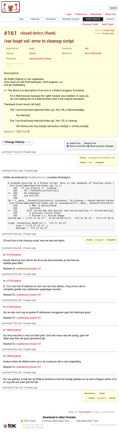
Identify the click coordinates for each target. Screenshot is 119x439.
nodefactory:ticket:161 (28, 277)
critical (32, 53)
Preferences (81, 14)
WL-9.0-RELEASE (93, 53)
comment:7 (8, 332)
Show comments (78, 146)
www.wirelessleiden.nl (107, 433)
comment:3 (8, 242)
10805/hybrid (13, 364)
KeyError (8, 131)
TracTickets (84, 421)
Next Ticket (107, 24)
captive (32, 58)
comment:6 (8, 309)
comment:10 (8, 396)
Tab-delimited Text (87, 429)
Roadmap (51, 19)
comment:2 (8, 170)
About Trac (110, 14)
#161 (10, 33)
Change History (17, 142)
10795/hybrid (13, 289)
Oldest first (75, 143)
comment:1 (8, 151)
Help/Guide (96, 14)
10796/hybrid (13, 315)
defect (38, 33)
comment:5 (8, 283)
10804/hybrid (13, 338)
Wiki (21, 19)
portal (40, 58)
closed (26, 33)
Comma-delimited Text (55, 429)
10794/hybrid (13, 263)
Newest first (90, 143)
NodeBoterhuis (36, 177)
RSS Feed (30, 429)
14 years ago (108, 30)
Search (110, 19)
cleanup (47, 58)
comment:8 (8, 358)
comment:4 (8, 256)
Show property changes (102, 146)
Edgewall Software (35, 436)
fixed (50, 33)
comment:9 (8, 381)
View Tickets (93, 19)
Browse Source (71, 19)
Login (68, 14)
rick (86, 48)
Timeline (35, 19)
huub (31, 48)
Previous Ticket (90, 24)
